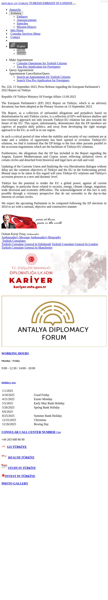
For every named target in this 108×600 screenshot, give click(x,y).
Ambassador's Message (16, 237)
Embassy (16, 13)
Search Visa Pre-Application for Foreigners (43, 80)
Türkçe (21, 50)
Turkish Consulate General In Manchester (27, 247)
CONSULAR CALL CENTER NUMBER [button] (31, 432)
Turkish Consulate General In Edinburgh (26, 244)
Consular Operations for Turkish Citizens (42, 63)
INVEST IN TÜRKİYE (18, 476)
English (18, 45)
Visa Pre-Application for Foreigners (38, 66)
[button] (54, 382)
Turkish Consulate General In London (75, 244)
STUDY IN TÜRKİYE (22, 468)
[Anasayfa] (15, 9)
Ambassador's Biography (45, 237)
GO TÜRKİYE (17, 446)
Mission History (27, 26)
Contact (15, 37)
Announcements (27, 20)
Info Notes (16, 30)
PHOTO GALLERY (15, 483)
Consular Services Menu (25, 33)
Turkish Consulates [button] (14, 240)
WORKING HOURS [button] (15, 353)
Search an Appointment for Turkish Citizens (43, 77)
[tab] (54, 353)
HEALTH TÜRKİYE (21, 457)
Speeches (22, 23)
